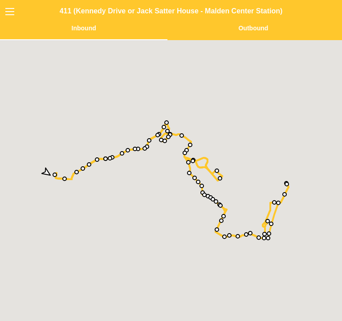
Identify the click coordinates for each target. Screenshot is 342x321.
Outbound (253, 28)
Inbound (84, 28)
